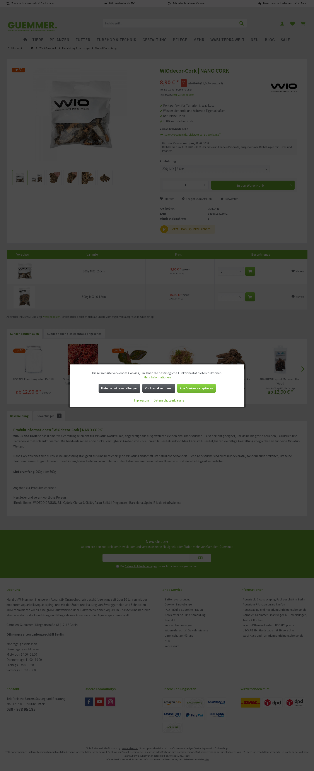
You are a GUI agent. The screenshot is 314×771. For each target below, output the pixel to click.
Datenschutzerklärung (167, 400)
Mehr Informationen (157, 377)
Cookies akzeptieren (158, 388)
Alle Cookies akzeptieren (196, 388)
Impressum (139, 400)
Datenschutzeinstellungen (119, 388)
